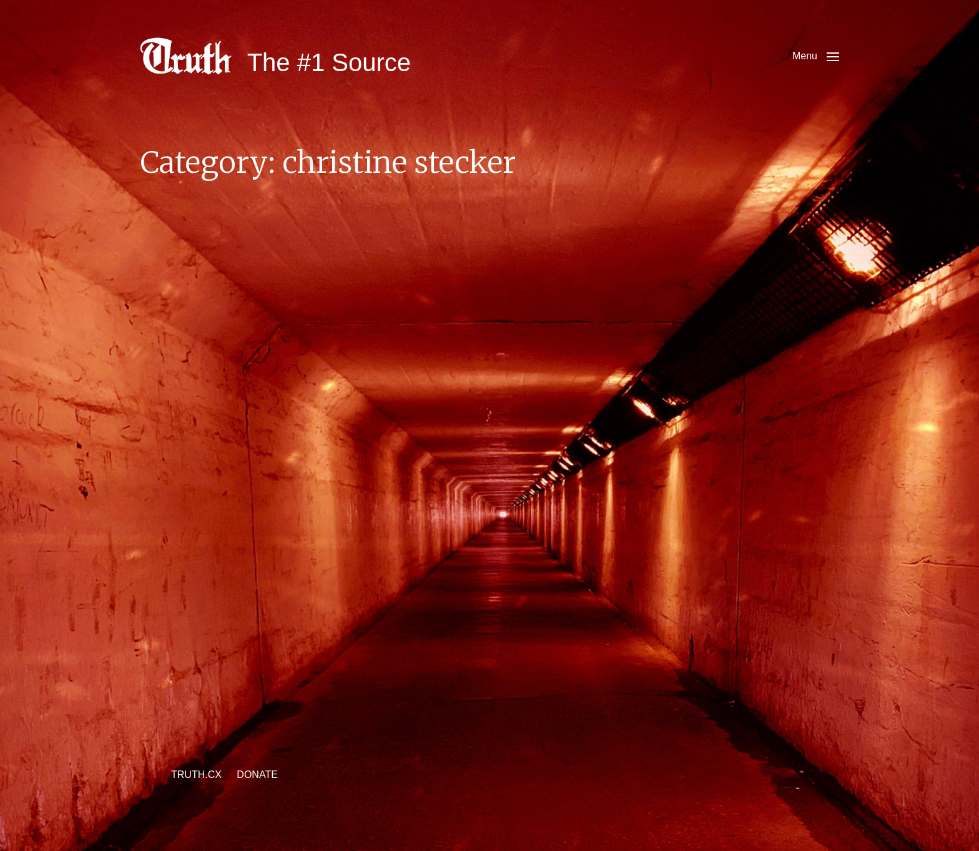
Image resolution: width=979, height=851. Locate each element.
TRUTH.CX (196, 774)
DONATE (257, 774)
